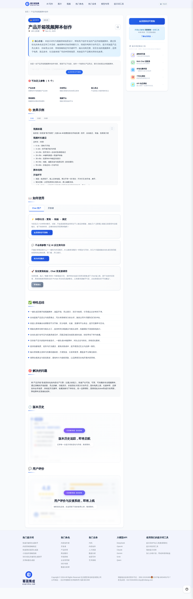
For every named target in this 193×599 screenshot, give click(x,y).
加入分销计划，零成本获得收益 (158, 564)
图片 (60, 4)
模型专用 (105, 4)
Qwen (119, 571)
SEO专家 (64, 575)
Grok (119, 568)
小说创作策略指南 (29, 564)
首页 (27, 12)
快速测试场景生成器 (30, 561)
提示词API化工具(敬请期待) (156, 554)
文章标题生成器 (29, 571)
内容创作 (92, 557)
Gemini (119, 564)
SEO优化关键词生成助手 (32, 568)
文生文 (46, 20)
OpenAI (120, 557)
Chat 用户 (36, 211)
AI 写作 (50, 4)
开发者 (51, 211)
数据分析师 (65, 578)
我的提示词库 (151, 561)
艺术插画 (92, 571)
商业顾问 (64, 564)
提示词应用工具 (152, 557)
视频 (69, 4)
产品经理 (64, 561)
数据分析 (92, 564)
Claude (119, 561)
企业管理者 (65, 571)
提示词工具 (119, 4)
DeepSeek (121, 554)
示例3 (51, 121)
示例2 (42, 121)
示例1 (33, 121)
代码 (90, 554)
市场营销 (64, 568)
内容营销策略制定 (29, 557)
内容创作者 (65, 554)
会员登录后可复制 (74, 72)
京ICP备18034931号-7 (161, 588)
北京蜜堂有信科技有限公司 (91, 588)
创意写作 (92, 568)
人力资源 (92, 561)
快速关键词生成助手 (30, 554)
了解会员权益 (147, 36)
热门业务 (92, 4)
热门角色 (79, 4)
